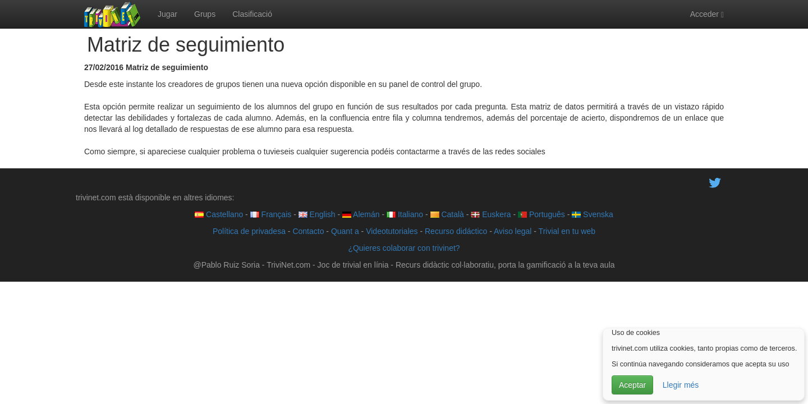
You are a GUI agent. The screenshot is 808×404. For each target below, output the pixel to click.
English (317, 214)
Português (541, 214)
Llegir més (681, 384)
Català (447, 214)
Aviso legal (512, 231)
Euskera (491, 214)
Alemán (361, 214)
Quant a (345, 231)
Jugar (167, 14)
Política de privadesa (249, 231)
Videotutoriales (391, 231)
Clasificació (252, 14)
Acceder (707, 14)
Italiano (405, 214)
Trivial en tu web (567, 231)
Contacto (308, 231)
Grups (204, 14)
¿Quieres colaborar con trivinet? (404, 248)
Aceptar (632, 384)
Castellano (219, 214)
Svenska (592, 214)
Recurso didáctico (456, 231)
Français (271, 214)
